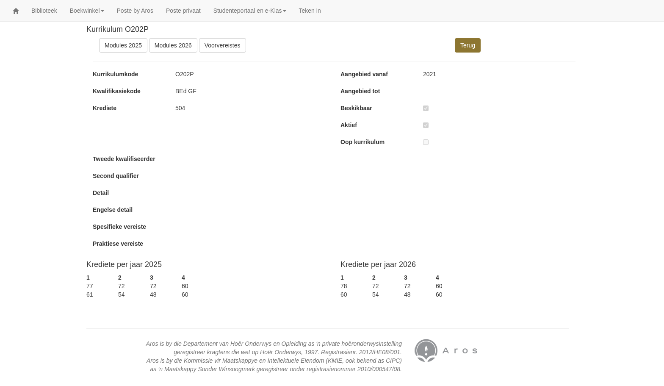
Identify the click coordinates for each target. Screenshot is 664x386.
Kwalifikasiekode (117, 91)
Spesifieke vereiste (119, 226)
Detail (101, 192)
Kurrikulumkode (115, 74)
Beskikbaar (356, 108)
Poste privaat (183, 10)
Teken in (310, 10)
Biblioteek (44, 10)
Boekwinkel (87, 10)
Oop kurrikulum (362, 142)
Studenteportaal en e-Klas (249, 10)
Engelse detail (113, 209)
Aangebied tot (360, 91)
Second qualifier (116, 175)
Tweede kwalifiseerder (124, 159)
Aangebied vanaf (364, 74)
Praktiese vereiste (118, 243)
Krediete (104, 108)
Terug (467, 45)
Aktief (348, 125)
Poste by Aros (135, 10)
